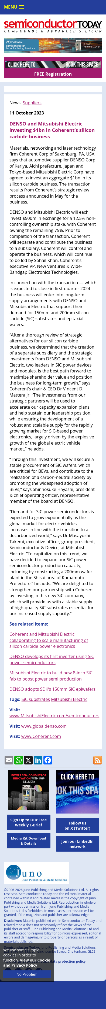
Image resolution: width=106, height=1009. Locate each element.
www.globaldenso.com (44, 726)
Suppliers (32, 103)
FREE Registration (53, 74)
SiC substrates (36, 699)
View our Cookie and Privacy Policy (26, 963)
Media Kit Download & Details (28, 841)
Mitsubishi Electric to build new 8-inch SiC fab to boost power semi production (51, 676)
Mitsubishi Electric (69, 699)
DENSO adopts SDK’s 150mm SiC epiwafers (52, 689)
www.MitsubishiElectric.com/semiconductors (54, 716)
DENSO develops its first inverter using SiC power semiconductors (51, 659)
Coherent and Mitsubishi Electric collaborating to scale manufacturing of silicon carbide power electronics (48, 640)
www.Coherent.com (41, 736)
